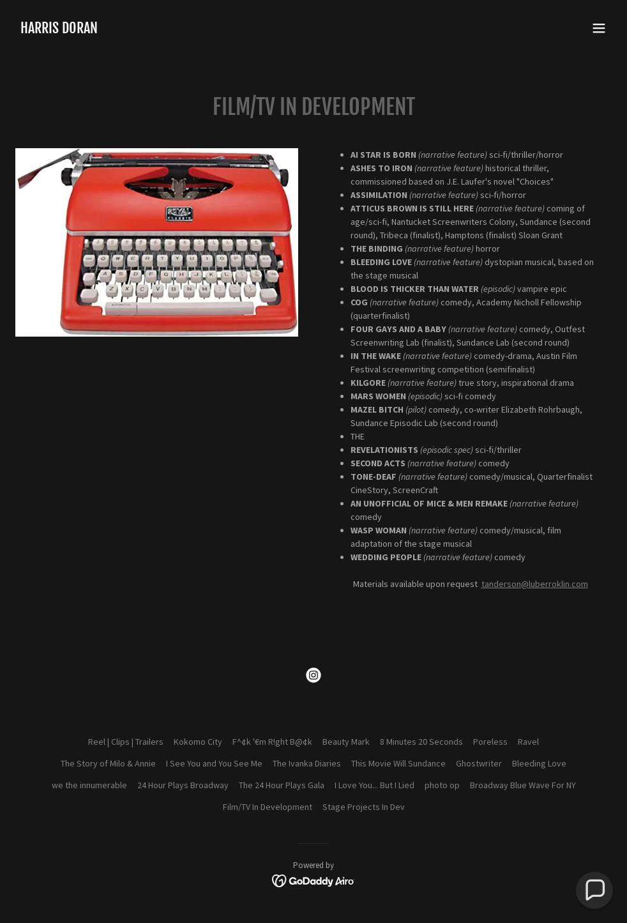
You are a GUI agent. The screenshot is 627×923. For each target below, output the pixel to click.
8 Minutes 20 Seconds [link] (421, 741)
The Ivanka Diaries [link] (307, 763)
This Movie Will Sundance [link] (398, 763)
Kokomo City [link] (198, 741)
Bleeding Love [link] (539, 763)
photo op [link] (442, 785)
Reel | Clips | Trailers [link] (125, 741)
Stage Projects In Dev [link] (363, 806)
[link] (59, 30)
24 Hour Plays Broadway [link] (183, 785)
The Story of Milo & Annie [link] (108, 763)
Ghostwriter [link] (479, 763)
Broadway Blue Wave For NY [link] (523, 785)
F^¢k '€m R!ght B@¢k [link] (272, 741)
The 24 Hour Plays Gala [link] (281, 785)
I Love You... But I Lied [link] (374, 785)
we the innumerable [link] (89, 785)
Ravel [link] (528, 741)
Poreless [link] (490, 741)
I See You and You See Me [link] (214, 763)
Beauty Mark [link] (346, 741)
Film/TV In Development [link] (267, 806)
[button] (599, 28)
